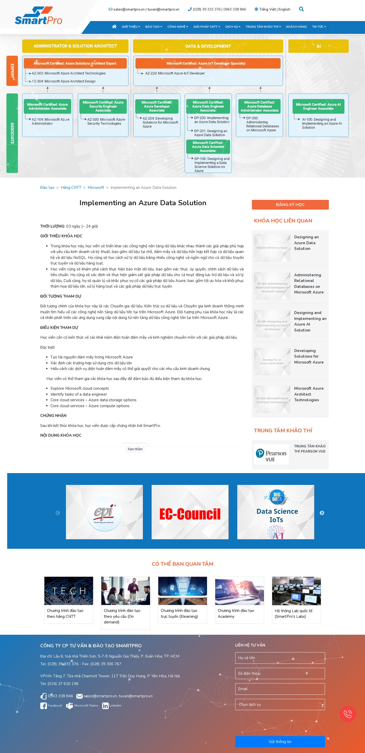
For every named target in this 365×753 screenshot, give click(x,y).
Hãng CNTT (71, 187)
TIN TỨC (319, 27)
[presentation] (280, 722)
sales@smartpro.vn (129, 9)
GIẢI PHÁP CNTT (206, 27)
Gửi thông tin (280, 742)
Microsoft (96, 187)
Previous (57, 513)
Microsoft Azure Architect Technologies (309, 394)
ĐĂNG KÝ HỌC (290, 205)
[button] (301, 9)
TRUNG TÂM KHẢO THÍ (263, 27)
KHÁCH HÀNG (296, 27)
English (284, 9)
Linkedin (111, 705)
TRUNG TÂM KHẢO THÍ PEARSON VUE (309, 449)
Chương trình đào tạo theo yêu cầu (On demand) (122, 616)
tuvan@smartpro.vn (163, 9)
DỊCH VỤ (232, 27)
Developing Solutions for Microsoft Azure (309, 356)
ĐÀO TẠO (153, 27)
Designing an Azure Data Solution (306, 242)
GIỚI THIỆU (131, 27)
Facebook (51, 705)
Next (321, 513)
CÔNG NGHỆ (177, 27)
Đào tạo (47, 187)
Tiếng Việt (267, 9)
